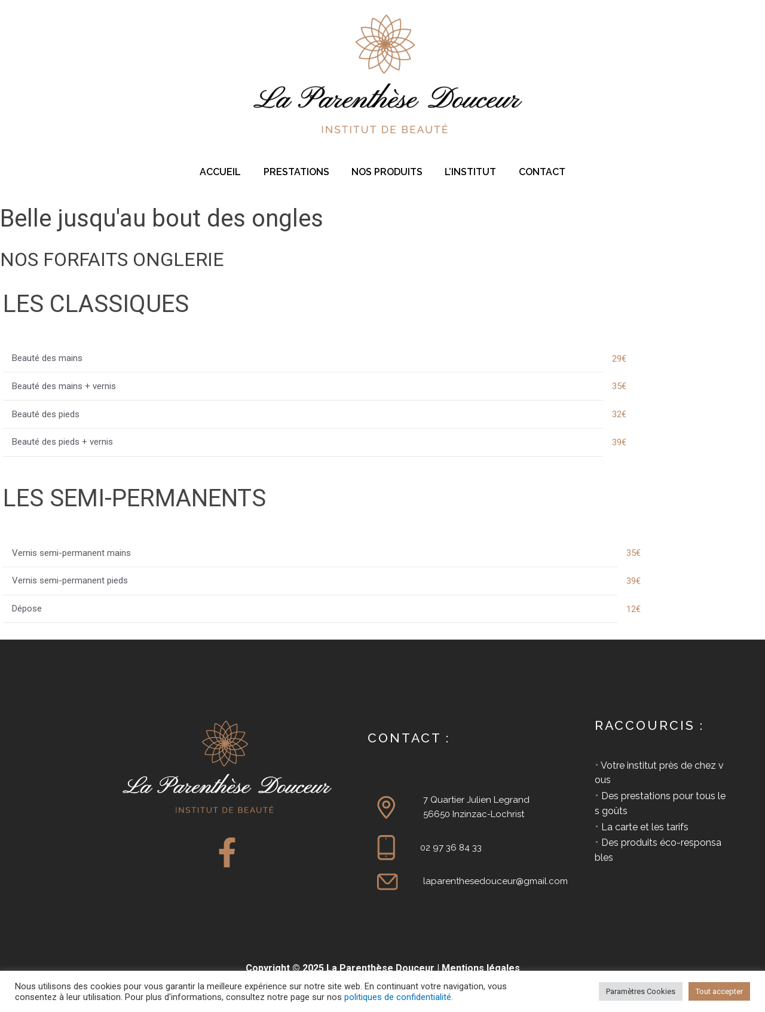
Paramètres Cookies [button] (640, 991)
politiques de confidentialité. (398, 997)
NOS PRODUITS (387, 172)
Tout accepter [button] (719, 991)
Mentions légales (481, 968)
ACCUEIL (226, 172)
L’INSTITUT (467, 172)
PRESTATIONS (299, 172)
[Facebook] (227, 852)
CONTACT (535, 172)
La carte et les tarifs (644, 827)
